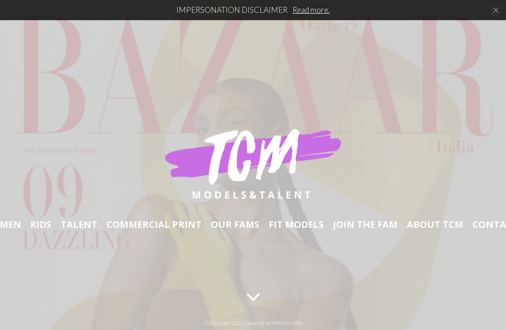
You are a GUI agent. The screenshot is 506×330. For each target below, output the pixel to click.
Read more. (311, 10)
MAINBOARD (286, 323)
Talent (79, 223)
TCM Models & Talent (253, 165)
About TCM (435, 223)
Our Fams (235, 223)
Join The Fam (365, 223)
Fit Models (296, 223)
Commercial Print (154, 223)
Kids (40, 223)
